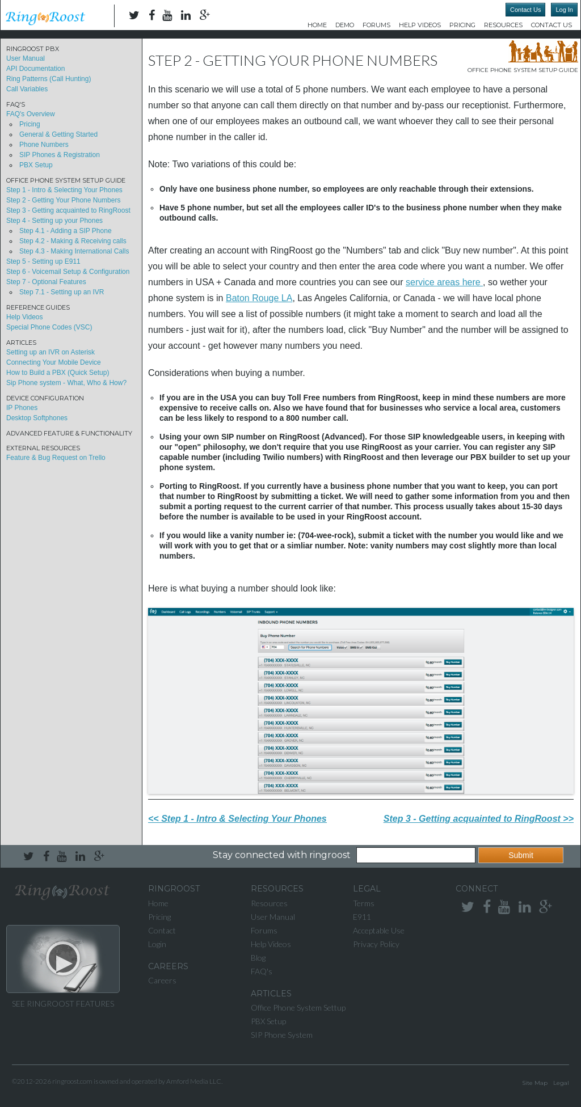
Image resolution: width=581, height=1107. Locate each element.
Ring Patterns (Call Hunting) (48, 79)
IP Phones (21, 408)
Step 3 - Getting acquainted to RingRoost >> (479, 818)
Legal (561, 1083)
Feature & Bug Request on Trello (56, 458)
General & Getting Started (58, 134)
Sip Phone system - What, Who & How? (66, 383)
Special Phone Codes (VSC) (49, 327)
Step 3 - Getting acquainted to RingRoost (68, 210)
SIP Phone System (282, 1035)
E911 (362, 917)
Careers (162, 980)
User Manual (25, 58)
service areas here (444, 282)
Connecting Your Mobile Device (53, 362)
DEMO (344, 25)
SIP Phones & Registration (59, 155)
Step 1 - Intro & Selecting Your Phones (64, 190)
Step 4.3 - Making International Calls (74, 251)
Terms (363, 903)
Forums (376, 25)
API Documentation (35, 69)
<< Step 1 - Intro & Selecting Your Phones (237, 818)
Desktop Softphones (37, 418)
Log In (564, 9)
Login (157, 944)
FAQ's (261, 971)
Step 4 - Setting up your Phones (54, 221)
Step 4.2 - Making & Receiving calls (73, 241)
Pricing (462, 25)
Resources (503, 25)
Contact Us (525, 9)
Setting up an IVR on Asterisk (50, 352)
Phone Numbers (44, 145)
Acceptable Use (379, 930)
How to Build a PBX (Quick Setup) (57, 373)
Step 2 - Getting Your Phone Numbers (63, 200)
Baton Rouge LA (259, 298)
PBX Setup (36, 165)
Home (317, 25)
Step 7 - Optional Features (46, 282)
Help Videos (420, 25)
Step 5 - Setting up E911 (43, 261)
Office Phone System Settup (298, 1007)
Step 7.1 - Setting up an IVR (61, 292)
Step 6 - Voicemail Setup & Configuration (67, 272)
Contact (162, 930)
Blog (258, 957)
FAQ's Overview (30, 114)
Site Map (535, 1083)
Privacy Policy (376, 944)
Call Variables (27, 89)
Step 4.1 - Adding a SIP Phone (65, 231)
